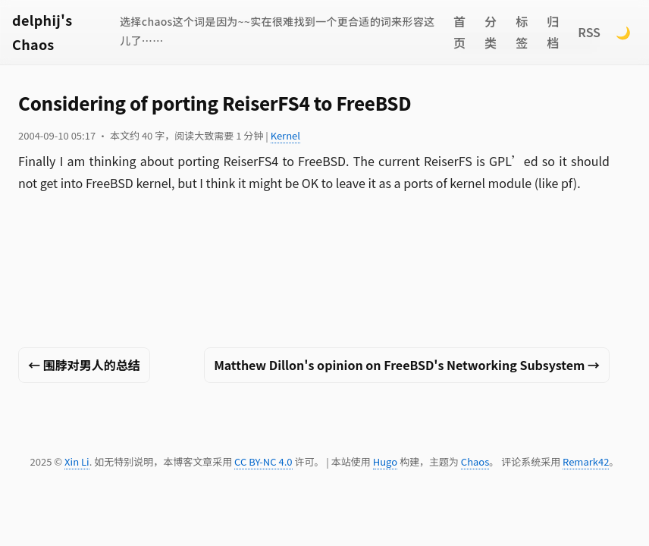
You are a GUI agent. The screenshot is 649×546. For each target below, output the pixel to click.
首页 (459, 32)
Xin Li (76, 461)
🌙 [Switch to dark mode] (623, 32)
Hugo (385, 461)
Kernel (285, 135)
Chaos (475, 461)
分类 (490, 32)
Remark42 (586, 461)
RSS (589, 32)
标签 (522, 32)
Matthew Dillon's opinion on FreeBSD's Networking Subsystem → (407, 365)
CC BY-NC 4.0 (263, 461)
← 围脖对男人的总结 (84, 365)
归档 (553, 32)
